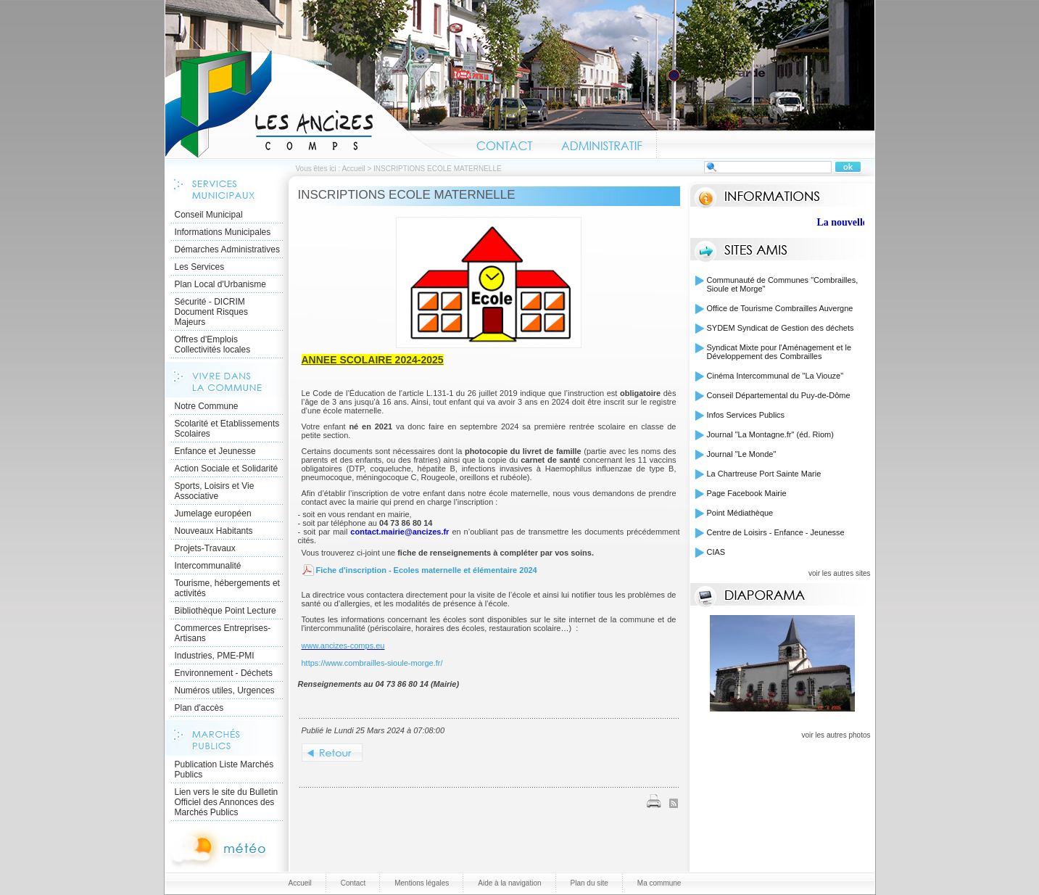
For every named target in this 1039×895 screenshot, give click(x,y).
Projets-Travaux (205, 548)
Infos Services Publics (746, 415)
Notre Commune (207, 406)
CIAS (716, 552)
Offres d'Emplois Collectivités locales (213, 344)
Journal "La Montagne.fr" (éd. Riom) (770, 434)
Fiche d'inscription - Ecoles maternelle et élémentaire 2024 (426, 570)
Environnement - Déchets (224, 673)
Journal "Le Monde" (742, 454)
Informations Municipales (223, 232)
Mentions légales (421, 883)
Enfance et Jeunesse (215, 451)
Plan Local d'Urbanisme (220, 284)
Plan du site (589, 883)
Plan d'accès (199, 708)
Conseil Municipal (209, 215)
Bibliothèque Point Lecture (225, 611)
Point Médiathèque (740, 512)
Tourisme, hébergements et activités (227, 588)
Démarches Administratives (227, 249)
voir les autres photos (835, 735)
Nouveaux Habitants (214, 531)
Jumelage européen (213, 513)
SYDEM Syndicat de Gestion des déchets (780, 327)
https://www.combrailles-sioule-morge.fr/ (372, 663)
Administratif (601, 143)
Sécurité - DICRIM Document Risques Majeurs (211, 312)
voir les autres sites (839, 573)
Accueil (314, 104)
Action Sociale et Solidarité (226, 468)
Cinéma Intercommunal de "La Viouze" (775, 375)
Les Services (200, 267)
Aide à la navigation (509, 883)
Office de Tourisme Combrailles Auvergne (780, 308)
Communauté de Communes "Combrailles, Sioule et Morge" (782, 284)
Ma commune (659, 883)
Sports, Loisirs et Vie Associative (214, 491)
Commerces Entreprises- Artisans (223, 633)
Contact (505, 143)
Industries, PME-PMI (214, 656)
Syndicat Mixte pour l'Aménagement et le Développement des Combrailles (779, 351)
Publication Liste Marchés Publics (224, 769)
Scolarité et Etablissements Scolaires (227, 428)
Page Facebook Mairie (747, 493)
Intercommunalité (208, 566)
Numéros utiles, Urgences (225, 690)
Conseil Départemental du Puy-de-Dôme (778, 395)
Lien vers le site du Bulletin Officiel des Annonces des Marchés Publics (226, 802)
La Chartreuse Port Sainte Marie (764, 473)
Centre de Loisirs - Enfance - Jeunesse (776, 532)
